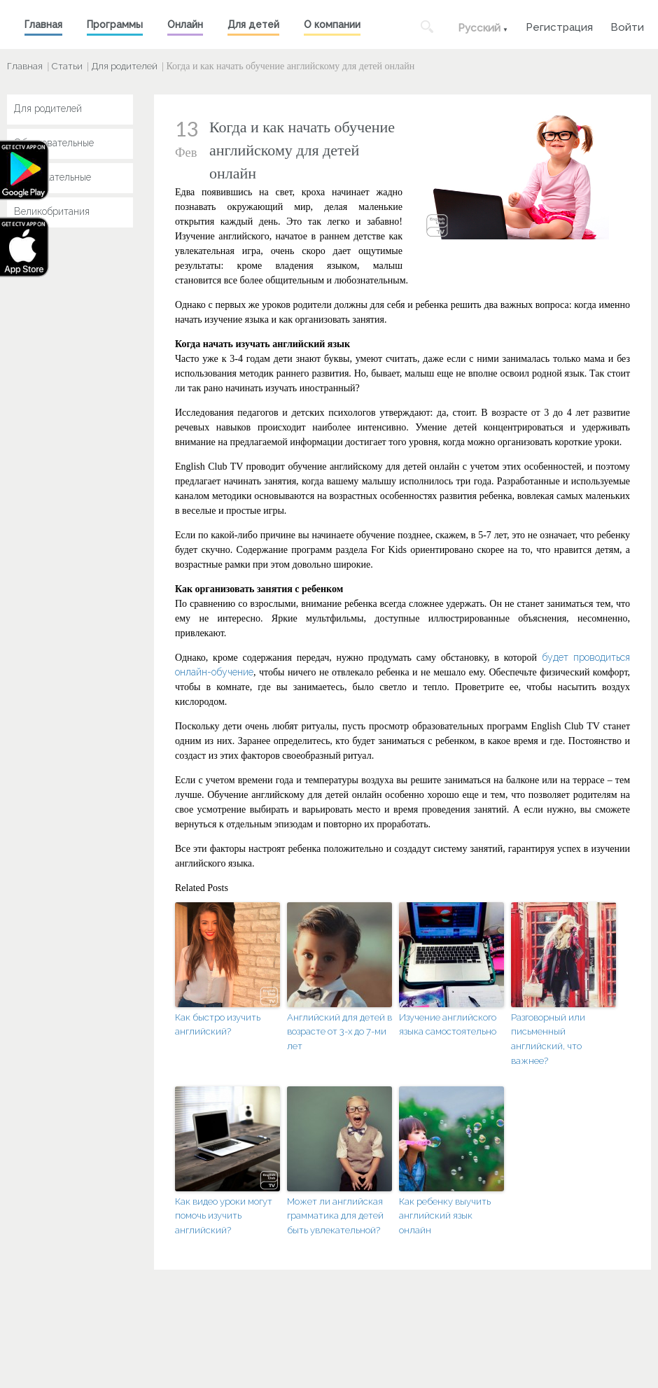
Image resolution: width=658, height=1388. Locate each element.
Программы (115, 24)
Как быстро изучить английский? (217, 1024)
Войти (627, 25)
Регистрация (559, 25)
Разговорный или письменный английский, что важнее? (548, 1039)
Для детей (253, 24)
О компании (332, 24)
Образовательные (54, 142)
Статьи (67, 66)
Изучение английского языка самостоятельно (447, 1024)
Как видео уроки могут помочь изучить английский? (223, 1216)
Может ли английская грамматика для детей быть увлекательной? (335, 1216)
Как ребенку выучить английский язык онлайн (445, 1216)
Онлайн (185, 24)
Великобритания (52, 211)
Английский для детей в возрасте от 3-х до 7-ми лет (339, 1032)
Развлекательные (52, 177)
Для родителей (125, 66)
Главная (43, 24)
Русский (479, 28)
